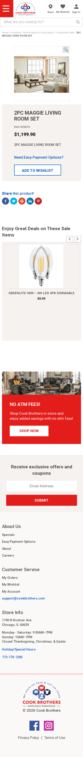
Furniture (16, 32)
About (6, 549)
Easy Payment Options (18, 542)
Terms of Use (54, 738)
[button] (37, 170)
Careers (8, 555)
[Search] (77, 22)
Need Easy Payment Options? (39, 157)
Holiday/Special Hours (19, 649)
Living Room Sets (65, 32)
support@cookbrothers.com (23, 598)
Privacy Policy (28, 738)
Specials (8, 535)
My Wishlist (10, 585)
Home (5, 32)
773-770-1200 (12, 657)
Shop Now (29, 431)
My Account (11, 592)
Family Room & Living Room (38, 32)
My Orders (10, 578)
